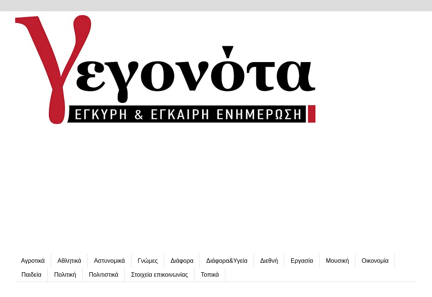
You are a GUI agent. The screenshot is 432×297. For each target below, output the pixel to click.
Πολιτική (65, 274)
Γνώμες (148, 261)
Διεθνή (269, 261)
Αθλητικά (69, 261)
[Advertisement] (216, 189)
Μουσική (337, 261)
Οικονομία (375, 261)
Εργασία (302, 261)
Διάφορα (182, 261)
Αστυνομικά (109, 261)
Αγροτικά (33, 261)
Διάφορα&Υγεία (227, 261)
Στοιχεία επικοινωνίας (159, 274)
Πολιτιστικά (103, 274)
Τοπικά (210, 274)
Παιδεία (31, 274)
